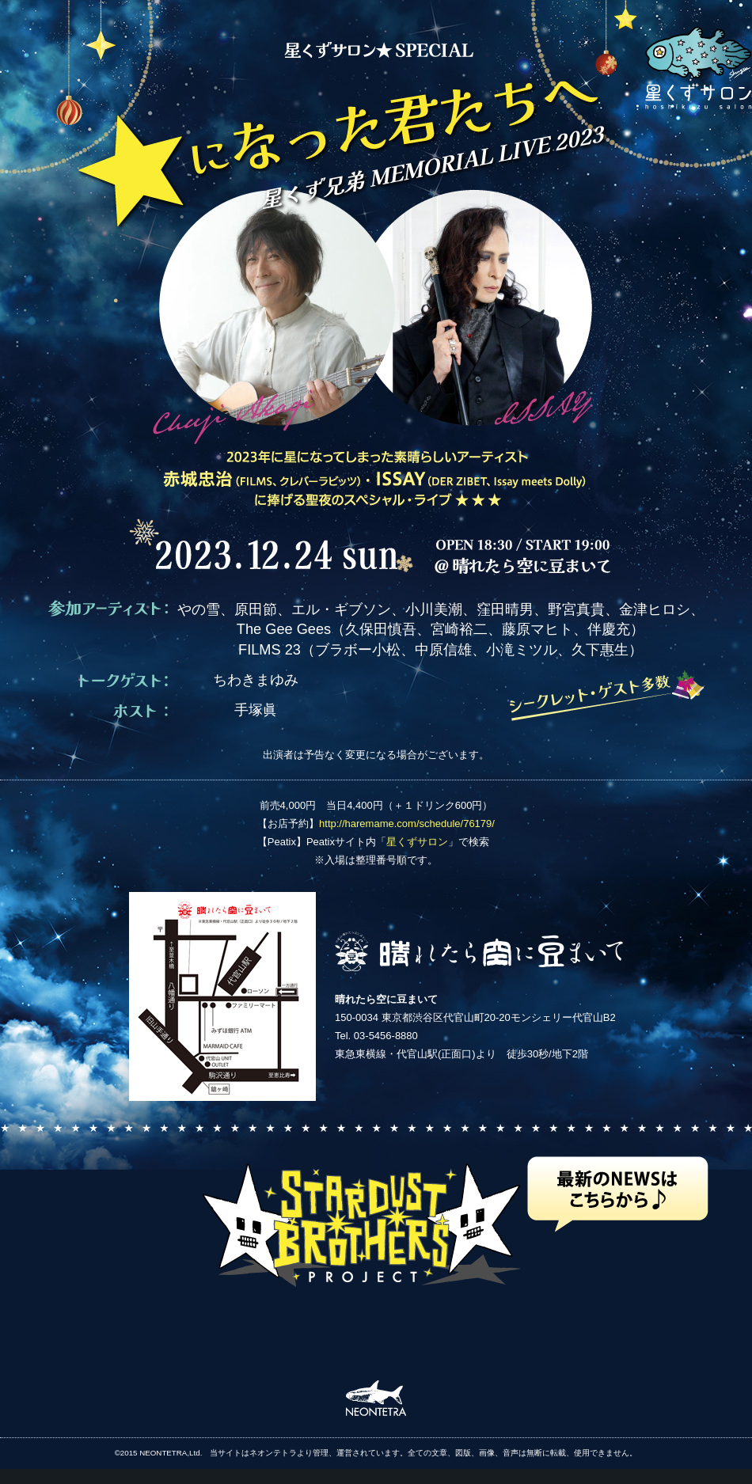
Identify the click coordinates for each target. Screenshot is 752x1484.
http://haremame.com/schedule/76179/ (407, 823)
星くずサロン (417, 842)
